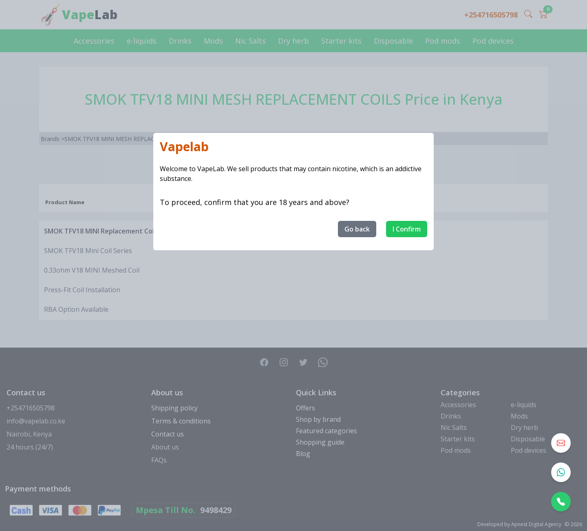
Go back (357, 229)
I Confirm (407, 229)
